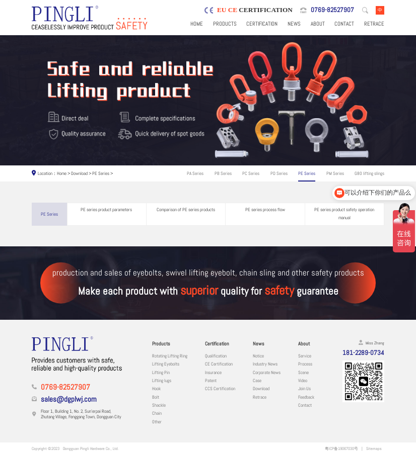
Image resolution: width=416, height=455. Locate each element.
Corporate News (267, 373)
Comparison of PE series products (186, 210)
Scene (303, 373)
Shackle (159, 405)
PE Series (100, 173)
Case (257, 381)
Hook (156, 389)
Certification (262, 23)
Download (79, 173)
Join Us (304, 389)
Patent (211, 381)
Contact (344, 23)
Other (157, 422)
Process (305, 364)
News (294, 23)
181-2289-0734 (363, 352)
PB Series (223, 173)
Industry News (265, 364)
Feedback (306, 397)
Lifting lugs (161, 381)
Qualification (216, 356)
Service (304, 356)
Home (196, 23)
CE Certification (219, 364)
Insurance (213, 373)
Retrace (374, 23)
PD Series (279, 173)
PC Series (250, 173)
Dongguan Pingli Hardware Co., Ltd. (91, 448)
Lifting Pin (161, 373)
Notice (258, 356)
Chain (157, 413)
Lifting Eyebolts (165, 364)
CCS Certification (220, 389)
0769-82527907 (332, 10)
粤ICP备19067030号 (341, 448)
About (318, 23)
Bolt (155, 397)
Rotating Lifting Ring (169, 356)
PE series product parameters (106, 210)
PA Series (195, 173)
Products (225, 23)
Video (302, 381)
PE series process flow (265, 210)
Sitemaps (374, 448)
